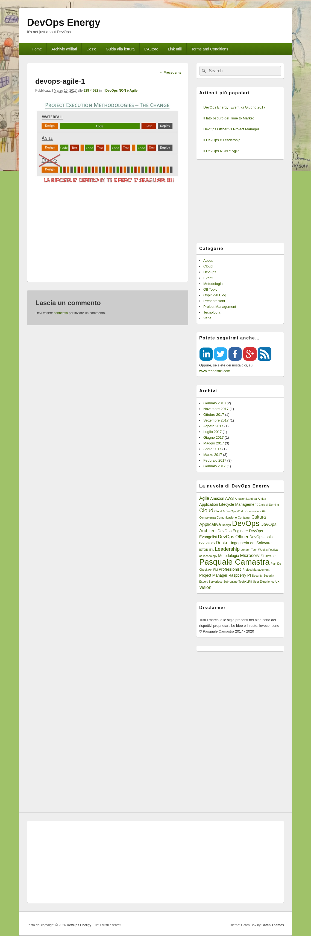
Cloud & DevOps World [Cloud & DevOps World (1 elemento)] (229, 511)
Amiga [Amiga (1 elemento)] (262, 498)
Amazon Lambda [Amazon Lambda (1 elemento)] (246, 498)
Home (37, 49)
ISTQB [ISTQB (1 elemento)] (203, 549)
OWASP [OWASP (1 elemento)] (270, 556)
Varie (207, 318)
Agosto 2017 (213, 426)
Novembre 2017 (216, 409)
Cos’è (91, 49)
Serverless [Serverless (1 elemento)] (215, 581)
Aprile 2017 (212, 449)
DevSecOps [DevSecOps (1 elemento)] (207, 543)
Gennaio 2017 (214, 466)
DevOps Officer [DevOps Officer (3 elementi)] (233, 536)
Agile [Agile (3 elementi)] (204, 498)
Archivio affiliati (64, 49)
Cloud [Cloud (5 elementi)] (206, 510)
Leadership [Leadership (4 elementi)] (227, 549)
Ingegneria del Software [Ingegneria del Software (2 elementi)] (251, 543)
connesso (61, 313)
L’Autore (151, 49)
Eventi (208, 278)
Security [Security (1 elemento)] (257, 575)
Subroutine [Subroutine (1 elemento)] (230, 581)
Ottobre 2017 (213, 415)
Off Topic (210, 289)
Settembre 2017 (216, 420)
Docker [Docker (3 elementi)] (223, 542)
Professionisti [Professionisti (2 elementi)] (230, 569)
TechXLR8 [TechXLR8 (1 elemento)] (245, 581)
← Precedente (170, 72)
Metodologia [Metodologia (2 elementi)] (228, 555)
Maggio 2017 (213, 443)
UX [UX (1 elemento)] (277, 581)
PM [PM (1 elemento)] (215, 569)
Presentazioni (214, 301)
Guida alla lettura (120, 49)
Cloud (208, 266)
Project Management (219, 307)
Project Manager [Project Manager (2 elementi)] (213, 575)
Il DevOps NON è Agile (120, 90)
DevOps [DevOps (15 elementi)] (245, 523)
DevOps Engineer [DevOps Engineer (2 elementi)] (233, 531)
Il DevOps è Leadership (221, 140)
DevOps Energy (63, 22)
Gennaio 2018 (214, 403)
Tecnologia (211, 312)
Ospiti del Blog (214, 295)
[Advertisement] (107, 230)
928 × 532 (91, 90)
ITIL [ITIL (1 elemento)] (211, 549)
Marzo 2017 (212, 455)
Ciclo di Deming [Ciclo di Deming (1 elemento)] (269, 504)
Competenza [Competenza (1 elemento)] (207, 517)
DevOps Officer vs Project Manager (231, 129)
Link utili (175, 49)
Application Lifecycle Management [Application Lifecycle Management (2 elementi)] (228, 504)
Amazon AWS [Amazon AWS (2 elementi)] (222, 498)
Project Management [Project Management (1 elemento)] (256, 569)
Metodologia (213, 284)
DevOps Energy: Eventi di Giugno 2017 (234, 107)
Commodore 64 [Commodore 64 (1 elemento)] (255, 511)
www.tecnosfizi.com (214, 371)
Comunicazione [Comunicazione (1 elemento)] (227, 517)
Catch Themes (273, 925)
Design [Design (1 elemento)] (226, 524)
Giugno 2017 (213, 437)
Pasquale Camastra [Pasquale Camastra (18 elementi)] (234, 561)
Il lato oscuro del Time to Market (228, 118)
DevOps (209, 272)
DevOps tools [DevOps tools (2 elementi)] (261, 537)
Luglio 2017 (212, 432)
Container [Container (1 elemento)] (244, 517)
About (208, 260)
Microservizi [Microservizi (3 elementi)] (252, 555)
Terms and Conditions (209, 49)
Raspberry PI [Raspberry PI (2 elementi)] (239, 575)
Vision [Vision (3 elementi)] (205, 587)
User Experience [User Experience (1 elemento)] (263, 581)
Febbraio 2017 (214, 460)
